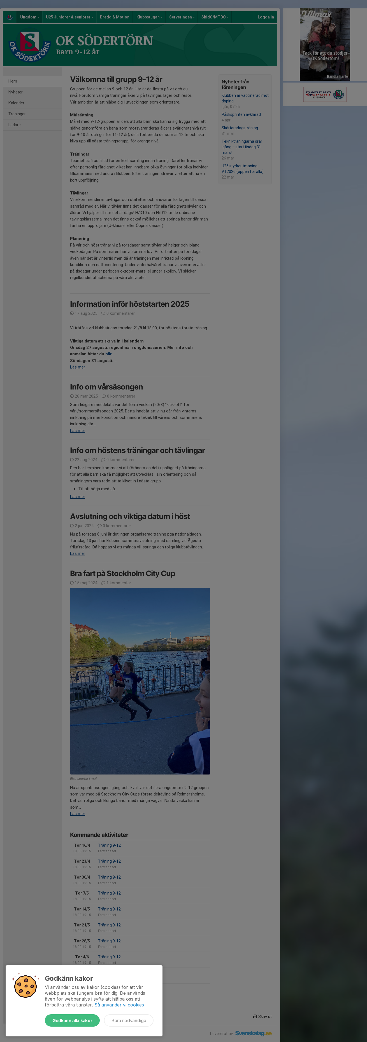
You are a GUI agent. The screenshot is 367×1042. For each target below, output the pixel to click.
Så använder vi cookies (119, 1005)
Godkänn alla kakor (72, 1020)
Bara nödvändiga (129, 1020)
